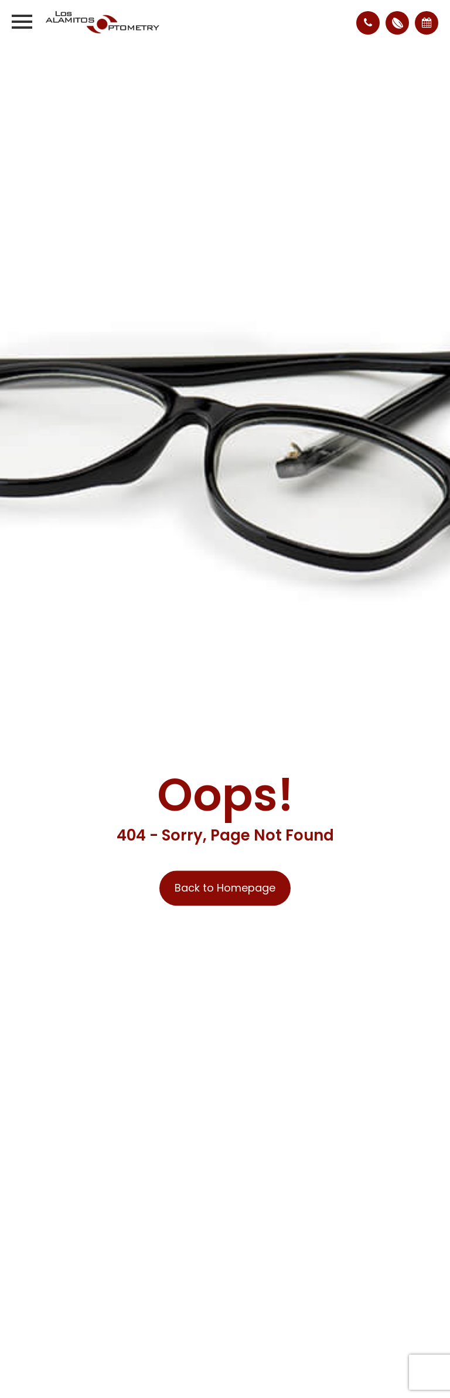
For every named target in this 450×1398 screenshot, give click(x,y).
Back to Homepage (225, 888)
